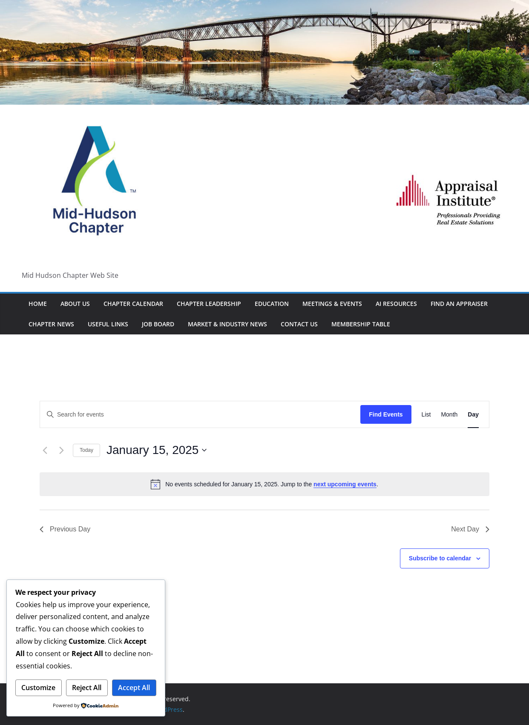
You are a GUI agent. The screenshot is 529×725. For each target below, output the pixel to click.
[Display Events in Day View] (473, 414)
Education (272, 304)
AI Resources (396, 304)
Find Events (385, 414)
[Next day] (61, 450)
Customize (38, 687)
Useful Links (108, 324)
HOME (38, 304)
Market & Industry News (227, 324)
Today (86, 450)
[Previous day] (45, 450)
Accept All (134, 687)
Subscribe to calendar (440, 558)
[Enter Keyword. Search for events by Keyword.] (200, 414)
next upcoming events (345, 484)
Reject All (86, 687)
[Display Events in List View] (426, 414)
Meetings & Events (332, 304)
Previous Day (65, 529)
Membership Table (360, 324)
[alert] (264, 484)
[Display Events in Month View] (449, 414)
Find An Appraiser (459, 304)
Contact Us (299, 324)
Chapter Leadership (209, 304)
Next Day (470, 529)
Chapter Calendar (133, 304)
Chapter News (51, 324)
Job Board (158, 324)
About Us (75, 304)
